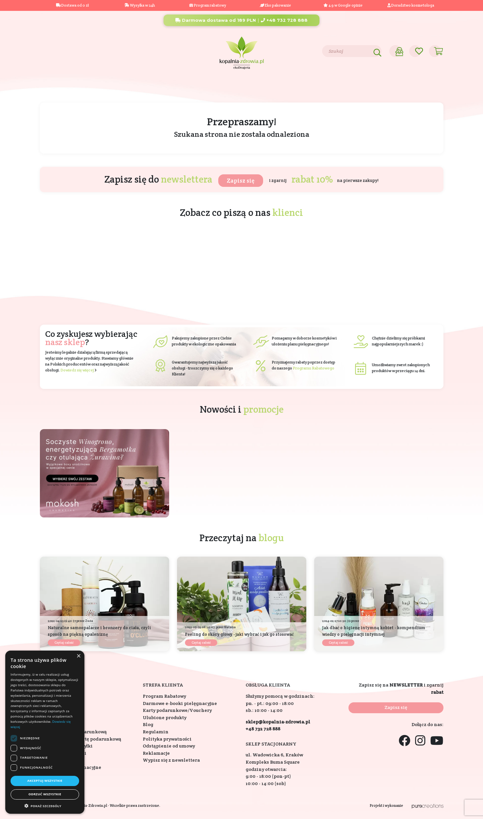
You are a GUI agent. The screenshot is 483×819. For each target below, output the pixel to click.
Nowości (358, 87)
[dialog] (44, 732)
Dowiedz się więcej (77, 369)
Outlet (425, 87)
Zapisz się (241, 180)
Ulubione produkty (164, 717)
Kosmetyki (63, 87)
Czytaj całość (64, 642)
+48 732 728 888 (284, 20)
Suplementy (107, 87)
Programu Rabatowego (313, 368)
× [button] (78, 656)
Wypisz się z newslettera (171, 760)
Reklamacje (156, 753)
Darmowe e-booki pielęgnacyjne (180, 703)
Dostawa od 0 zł (72, 5)
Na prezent (151, 87)
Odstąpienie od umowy (169, 746)
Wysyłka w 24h (140, 5)
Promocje (390, 87)
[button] (45, 805)
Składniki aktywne (241, 87)
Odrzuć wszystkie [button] (44, 794)
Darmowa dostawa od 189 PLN (215, 20)
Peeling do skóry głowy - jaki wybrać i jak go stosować (239, 634)
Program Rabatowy (164, 696)
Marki (288, 87)
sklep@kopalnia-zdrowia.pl (278, 722)
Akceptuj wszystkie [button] (45, 780)
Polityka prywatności (167, 739)
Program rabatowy (207, 5)
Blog (83, 51)
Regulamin (155, 732)
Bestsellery (325, 87)
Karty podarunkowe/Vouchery (177, 710)
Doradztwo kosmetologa (410, 5)
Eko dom (191, 87)
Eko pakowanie (278, 5)
